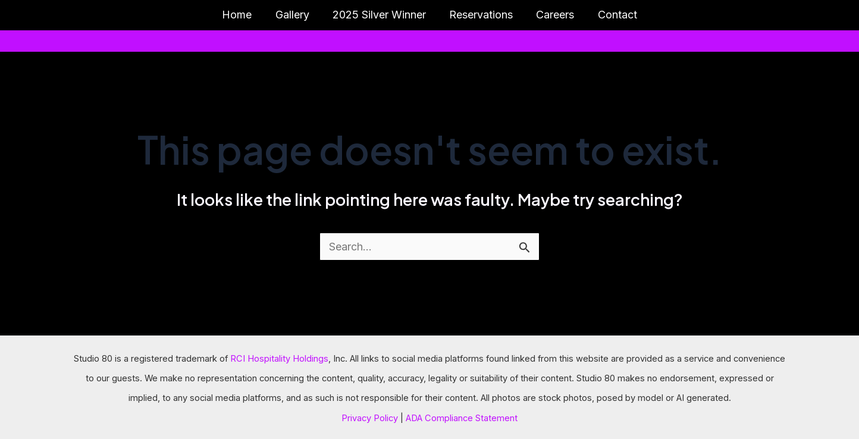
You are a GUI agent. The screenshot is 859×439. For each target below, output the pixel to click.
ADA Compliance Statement (462, 418)
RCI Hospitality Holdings (279, 358)
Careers (553, 14)
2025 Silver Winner (380, 14)
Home (242, 14)
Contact (612, 14)
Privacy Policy (369, 418)
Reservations (480, 14)
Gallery (295, 14)
